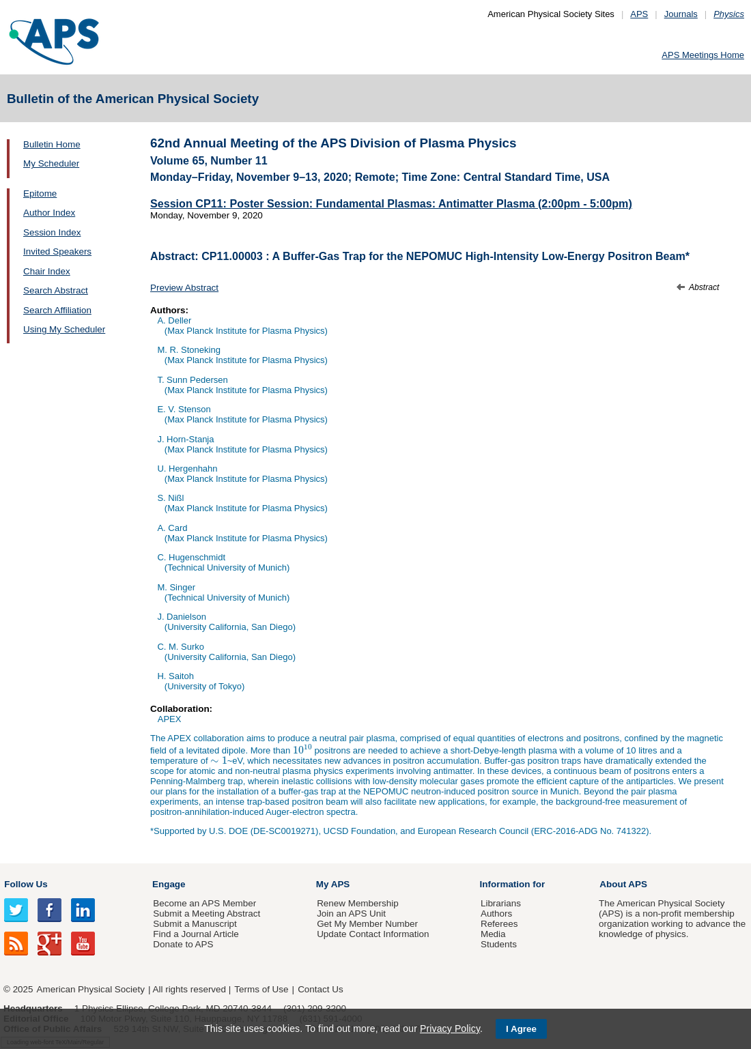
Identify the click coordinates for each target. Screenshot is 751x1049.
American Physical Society (91, 989)
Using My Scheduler (64, 329)
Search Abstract (55, 290)
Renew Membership (358, 903)
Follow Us (25, 884)
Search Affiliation (57, 310)
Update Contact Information (373, 934)
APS (639, 14)
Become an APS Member (204, 903)
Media (493, 934)
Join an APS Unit (351, 913)
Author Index (49, 212)
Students (499, 944)
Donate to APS (183, 944)
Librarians (501, 903)
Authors (496, 913)
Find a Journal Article (195, 934)
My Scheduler (51, 163)
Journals (681, 14)
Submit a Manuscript (194, 924)
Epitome (40, 193)
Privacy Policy (450, 1028)
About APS (623, 884)
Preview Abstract (184, 288)
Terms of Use (261, 989)
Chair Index (46, 271)
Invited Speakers (57, 251)
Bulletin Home (52, 144)
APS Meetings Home (703, 55)
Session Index (52, 232)
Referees (499, 924)
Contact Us (320, 989)
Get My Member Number (367, 924)
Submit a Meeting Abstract (206, 913)
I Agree (521, 1029)
